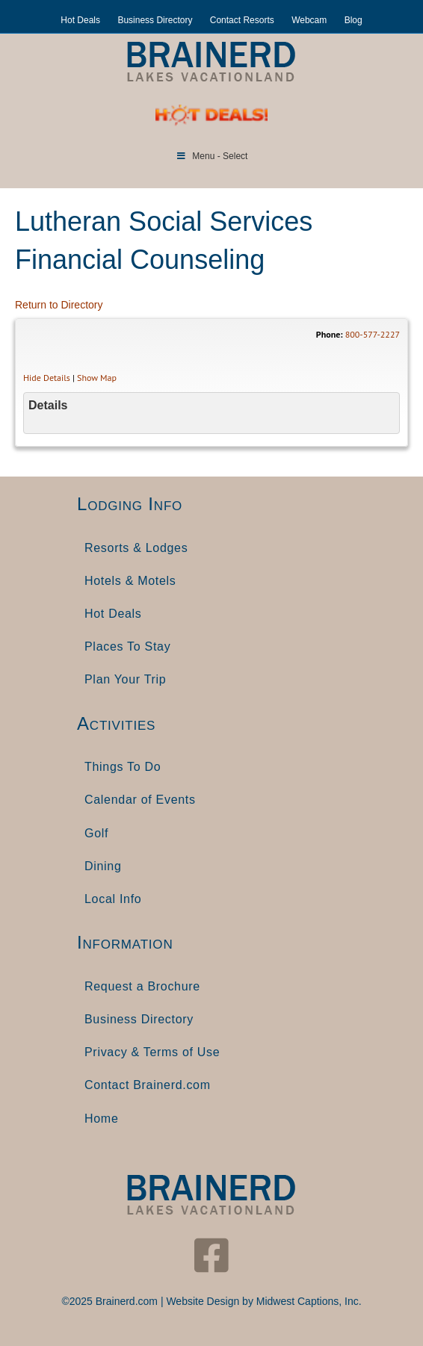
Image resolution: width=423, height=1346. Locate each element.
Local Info (112, 899)
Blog (353, 20)
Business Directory (154, 20)
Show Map (97, 377)
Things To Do (122, 766)
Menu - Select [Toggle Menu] (212, 156)
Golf (96, 833)
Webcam (309, 20)
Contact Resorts (242, 20)
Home (101, 1118)
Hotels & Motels (130, 580)
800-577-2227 (372, 334)
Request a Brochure (142, 986)
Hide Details (46, 377)
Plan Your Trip (125, 679)
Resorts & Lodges (136, 548)
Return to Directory (58, 305)
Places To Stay (127, 646)
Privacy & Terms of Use (152, 1052)
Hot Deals (80, 20)
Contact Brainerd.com (147, 1085)
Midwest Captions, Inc (307, 1301)
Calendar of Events (140, 799)
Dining (103, 866)
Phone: (329, 334)
